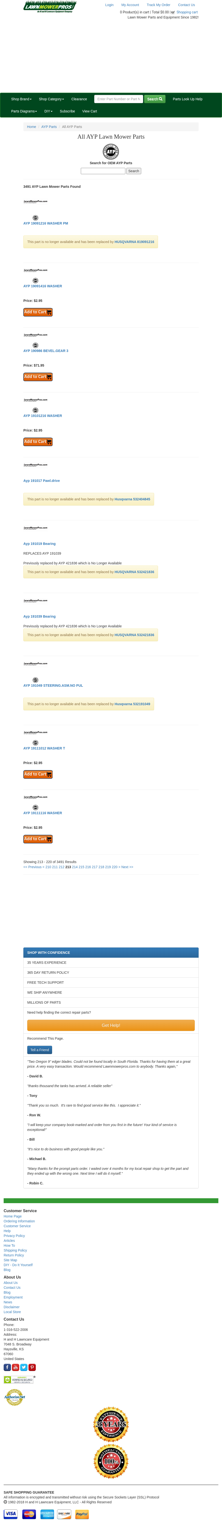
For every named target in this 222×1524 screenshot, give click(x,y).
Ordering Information (19, 1221)
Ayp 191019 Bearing (39, 544)
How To (9, 1245)
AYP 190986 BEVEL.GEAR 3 (45, 351)
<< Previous (32, 867)
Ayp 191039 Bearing (39, 616)
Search (154, 99)
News (8, 1302)
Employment (13, 1297)
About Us (11, 1283)
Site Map (10, 1260)
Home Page (13, 1216)
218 (101, 867)
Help (7, 1231)
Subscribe (67, 111)
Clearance (79, 99)
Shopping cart (187, 12)
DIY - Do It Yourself (18, 1265)
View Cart (89, 111)
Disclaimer (11, 1307)
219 (108, 867)
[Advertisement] (111, 56)
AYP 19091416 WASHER (42, 286)
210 (48, 867)
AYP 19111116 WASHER (42, 813)
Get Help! (111, 1025)
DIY (48, 111)
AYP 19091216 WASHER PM (45, 223)
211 (55, 867)
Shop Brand (21, 99)
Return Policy (14, 1255)
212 (61, 867)
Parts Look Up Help (187, 99)
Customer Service (17, 1226)
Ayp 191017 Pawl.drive (41, 481)
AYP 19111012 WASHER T (44, 748)
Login (109, 5)
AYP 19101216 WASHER (42, 416)
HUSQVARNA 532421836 (134, 572)
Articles (9, 1241)
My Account (130, 5)
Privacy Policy (14, 1236)
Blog (7, 1270)
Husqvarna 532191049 (132, 704)
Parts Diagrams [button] (24, 111)
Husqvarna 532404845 (132, 499)
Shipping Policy (15, 1250)
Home (31, 127)
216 (88, 867)
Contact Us (186, 5)
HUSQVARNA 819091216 (134, 242)
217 (94, 867)
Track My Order (158, 5)
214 (75, 867)
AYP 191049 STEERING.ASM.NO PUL (53, 685)
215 (81, 867)
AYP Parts (49, 127)
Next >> (127, 867)
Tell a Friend (39, 1050)
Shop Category (51, 99)
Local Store (12, 1312)
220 (114, 867)
